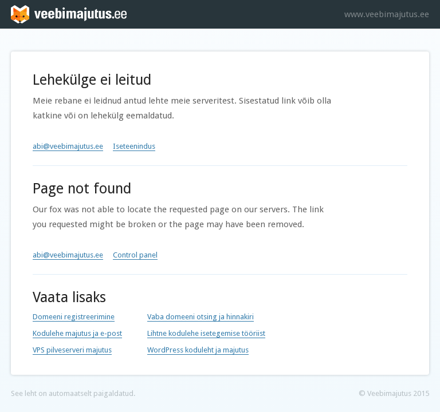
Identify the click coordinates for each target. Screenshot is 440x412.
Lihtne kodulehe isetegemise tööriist (206, 333)
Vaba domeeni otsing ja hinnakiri (200, 316)
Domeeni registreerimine (74, 316)
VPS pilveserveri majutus (72, 350)
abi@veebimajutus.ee (68, 146)
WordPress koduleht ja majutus (198, 350)
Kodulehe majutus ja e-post (77, 333)
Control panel (135, 255)
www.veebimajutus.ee (386, 14)
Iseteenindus (134, 146)
